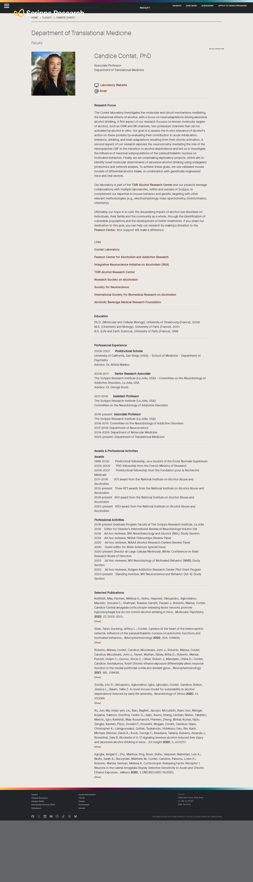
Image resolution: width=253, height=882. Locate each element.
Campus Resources (39, 859)
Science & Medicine (54, 69)
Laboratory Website (113, 146)
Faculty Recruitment (87, 856)
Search (177, 5)
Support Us (162, 69)
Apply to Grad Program (232, 5)
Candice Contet (65, 79)
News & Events (183, 69)
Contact (82, 863)
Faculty (145, 69)
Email (103, 152)
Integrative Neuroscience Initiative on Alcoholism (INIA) (131, 326)
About (34, 69)
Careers (202, 69)
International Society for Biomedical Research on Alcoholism (135, 356)
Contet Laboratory (107, 311)
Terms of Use (216, 878)
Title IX (82, 859)
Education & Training (84, 69)
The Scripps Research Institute (49, 13)
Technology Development (118, 69)
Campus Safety (37, 863)
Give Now (191, 5)
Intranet (217, 69)
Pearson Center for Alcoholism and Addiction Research (131, 319)
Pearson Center (104, 291)
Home (34, 79)
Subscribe (207, 5)
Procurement (84, 866)
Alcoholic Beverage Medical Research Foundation (127, 364)
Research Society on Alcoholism (116, 341)
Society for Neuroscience (111, 349)
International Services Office (43, 866)
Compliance (36, 869)
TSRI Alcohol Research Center (152, 246)
